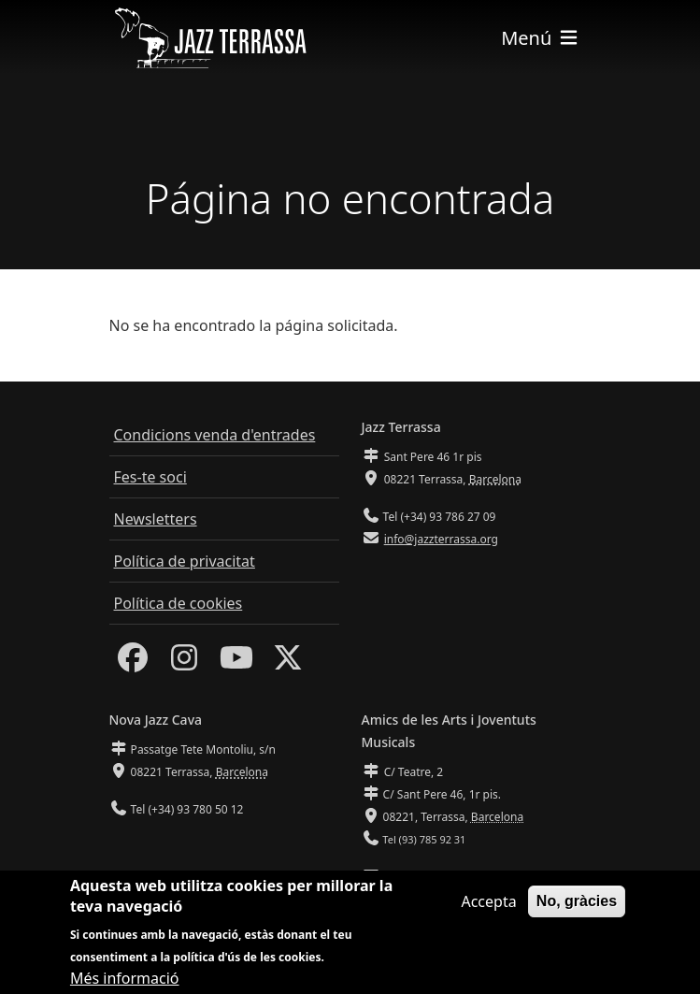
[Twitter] (288, 663)
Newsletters (155, 519)
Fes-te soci (150, 477)
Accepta (488, 906)
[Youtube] (236, 663)
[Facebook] (132, 663)
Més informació (124, 982)
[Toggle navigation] (540, 37)
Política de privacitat (184, 561)
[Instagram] (184, 663)
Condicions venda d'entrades (215, 435)
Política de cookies (178, 603)
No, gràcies (576, 906)
